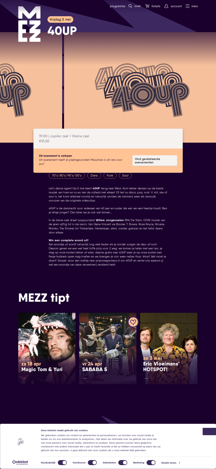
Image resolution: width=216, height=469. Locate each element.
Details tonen (168, 463)
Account (172, 6)
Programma (115, 6)
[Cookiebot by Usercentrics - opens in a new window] (20, 463)
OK (190, 431)
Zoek (134, 6)
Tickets (152, 6)
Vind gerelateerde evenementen (147, 160)
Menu (191, 6)
